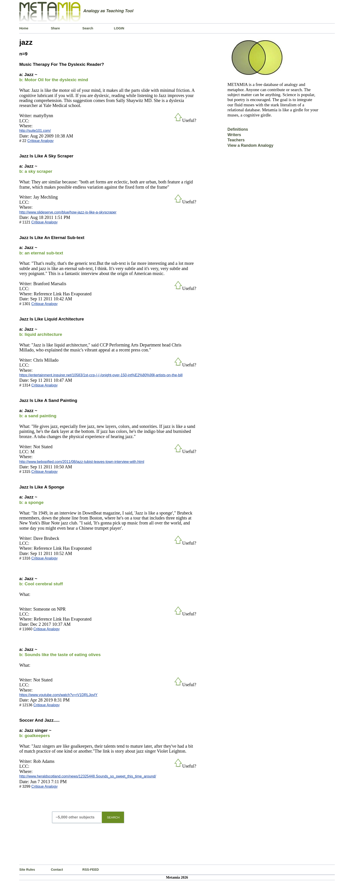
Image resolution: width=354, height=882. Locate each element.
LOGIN (119, 28)
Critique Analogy (40, 141)
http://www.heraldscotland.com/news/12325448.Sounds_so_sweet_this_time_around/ (87, 776)
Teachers (236, 140)
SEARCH (113, 817)
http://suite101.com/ (35, 131)
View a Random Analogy (250, 145)
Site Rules (27, 869)
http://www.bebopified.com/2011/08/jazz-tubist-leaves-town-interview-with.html (81, 462)
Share (55, 28)
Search (87, 28)
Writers (234, 135)
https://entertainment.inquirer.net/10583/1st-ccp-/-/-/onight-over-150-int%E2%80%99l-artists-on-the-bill (100, 375)
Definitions (238, 129)
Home (23, 28)
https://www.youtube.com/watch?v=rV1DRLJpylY (58, 695)
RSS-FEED (90, 869)
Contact (57, 869)
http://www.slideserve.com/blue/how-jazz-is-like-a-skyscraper (67, 212)
